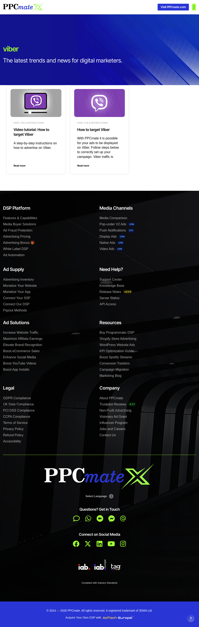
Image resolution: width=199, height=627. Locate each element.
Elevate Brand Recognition (22, 345)
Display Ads (112, 237)
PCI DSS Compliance (19, 410)
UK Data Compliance (18, 404)
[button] (194, 7)
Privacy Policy (13, 429)
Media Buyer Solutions (19, 224)
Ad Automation (14, 255)
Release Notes (116, 292)
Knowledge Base (112, 285)
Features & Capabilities (20, 218)
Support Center (111, 279)
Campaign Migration (114, 369)
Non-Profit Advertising (115, 410)
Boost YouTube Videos (19, 363)
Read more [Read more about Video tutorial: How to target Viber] (20, 165)
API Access (108, 304)
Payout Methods (15, 310)
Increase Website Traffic (20, 332)
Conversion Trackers (115, 363)
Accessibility (12, 441)
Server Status (109, 298)
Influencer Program (114, 423)
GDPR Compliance (17, 398)
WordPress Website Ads (117, 345)
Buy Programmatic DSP (117, 332)
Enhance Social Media (19, 357)
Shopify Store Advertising (118, 338)
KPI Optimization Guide (117, 351)
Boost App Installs (16, 369)
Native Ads (112, 243)
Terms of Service (15, 423)
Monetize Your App (16, 292)
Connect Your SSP (16, 298)
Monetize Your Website (20, 285)
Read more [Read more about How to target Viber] (83, 165)
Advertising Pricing (16, 236)
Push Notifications (117, 231)
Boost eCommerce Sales (21, 351)
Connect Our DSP (16, 304)
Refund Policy (13, 435)
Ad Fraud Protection (17, 230)
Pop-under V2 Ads (117, 224)
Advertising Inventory (18, 279)
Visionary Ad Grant (113, 416)
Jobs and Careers (112, 429)
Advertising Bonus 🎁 (19, 242)
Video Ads (111, 249)
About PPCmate (111, 398)
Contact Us (108, 435)
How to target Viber (93, 129)
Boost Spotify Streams (116, 357)
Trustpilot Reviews (118, 404)
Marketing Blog (111, 375)
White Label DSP (15, 249)
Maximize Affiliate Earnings (22, 338)
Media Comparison (113, 218)
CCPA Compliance (16, 416)
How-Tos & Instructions (29, 122)
